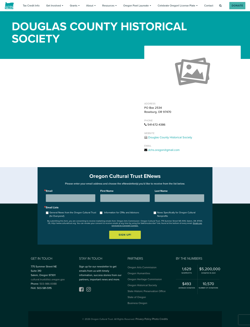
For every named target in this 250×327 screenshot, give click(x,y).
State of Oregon (137, 297)
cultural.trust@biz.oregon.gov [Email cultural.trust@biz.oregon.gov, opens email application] (48, 279)
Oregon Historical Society (142, 285)
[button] (31, 5)
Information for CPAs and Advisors (121, 212)
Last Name (161, 191)
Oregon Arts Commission (142, 267)
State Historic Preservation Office (147, 291)
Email (49, 191)
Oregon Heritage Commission (145, 279)
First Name (107, 191)
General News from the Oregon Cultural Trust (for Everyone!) (72, 214)
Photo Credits (160, 319)
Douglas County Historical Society (170, 137)
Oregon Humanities (139, 273)
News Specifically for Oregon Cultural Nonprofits (176, 214)
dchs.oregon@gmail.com (164, 150)
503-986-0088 (48, 283)
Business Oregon (137, 303)
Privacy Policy (143, 319)
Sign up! (125, 234)
